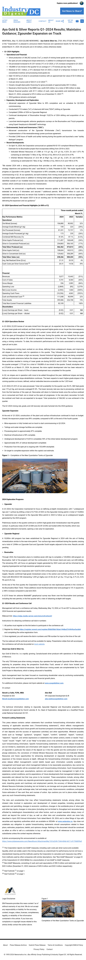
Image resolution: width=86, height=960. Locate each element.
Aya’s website (39, 644)
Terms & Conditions (55, 945)
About (5, 945)
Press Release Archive (18, 945)
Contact (42, 21)
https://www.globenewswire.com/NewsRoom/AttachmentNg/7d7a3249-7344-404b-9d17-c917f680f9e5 (42, 841)
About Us (51, 21)
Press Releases (17, 21)
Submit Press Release (37, 945)
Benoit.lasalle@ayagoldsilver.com (15, 699)
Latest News (5, 21)
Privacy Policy (39, 949)
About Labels (29, 21)
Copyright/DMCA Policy (74, 945)
